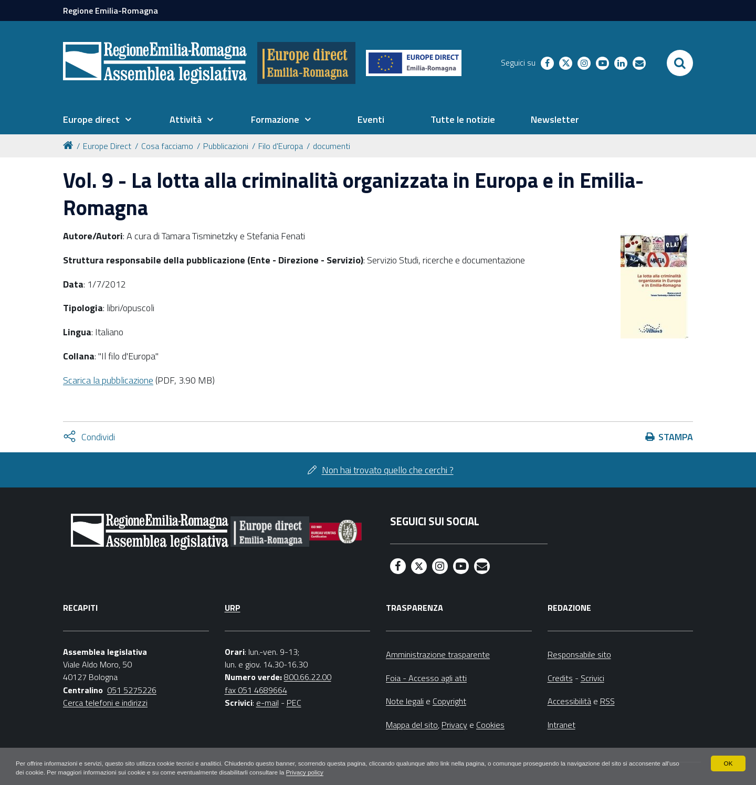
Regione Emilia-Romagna (110, 10)
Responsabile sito (579, 654)
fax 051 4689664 (256, 690)
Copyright (449, 701)
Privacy (454, 724)
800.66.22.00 (307, 677)
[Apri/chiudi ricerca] (680, 63)
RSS (607, 701)
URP (232, 607)
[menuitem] (97, 119)
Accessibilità (569, 701)
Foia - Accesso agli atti (426, 678)
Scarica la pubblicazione (108, 380)
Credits (560, 678)
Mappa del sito (412, 724)
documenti (331, 146)
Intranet (561, 724)
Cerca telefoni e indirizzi (105, 702)
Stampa (675, 437)
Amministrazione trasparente (438, 654)
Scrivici (592, 678)
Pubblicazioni (225, 146)
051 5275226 (131, 690)
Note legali (405, 701)
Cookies (490, 724)
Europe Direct (107, 146)
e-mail (267, 702)
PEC (294, 702)
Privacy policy (331, 772)
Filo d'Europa (280, 146)
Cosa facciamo (167, 146)
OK (727, 763)
